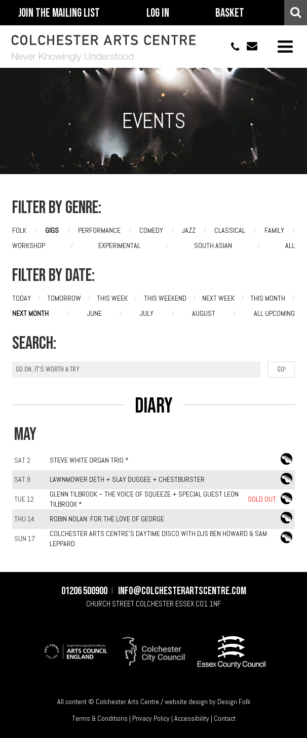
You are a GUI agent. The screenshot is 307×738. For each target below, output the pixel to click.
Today (21, 298)
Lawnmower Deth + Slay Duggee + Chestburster (127, 479)
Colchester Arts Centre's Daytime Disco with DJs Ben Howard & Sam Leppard (158, 538)
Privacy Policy (151, 718)
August (203, 313)
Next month (30, 313)
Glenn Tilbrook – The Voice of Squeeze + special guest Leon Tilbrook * (144, 499)
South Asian (213, 246)
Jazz (189, 230)
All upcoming (274, 313)
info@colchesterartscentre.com (248, 47)
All (290, 246)
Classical (229, 230)
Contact (225, 718)
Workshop (28, 246)
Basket (229, 13)
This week (112, 298)
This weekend (165, 298)
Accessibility (191, 718)
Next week (218, 298)
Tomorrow (64, 298)
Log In (157, 13)
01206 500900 (230, 47)
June (94, 313)
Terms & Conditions (100, 718)
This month (267, 298)
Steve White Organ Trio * (89, 460)
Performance (99, 230)
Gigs (52, 230)
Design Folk (233, 701)
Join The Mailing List (59, 13)
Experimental (119, 246)
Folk (19, 230)
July (147, 313)
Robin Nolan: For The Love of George (107, 518)
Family (274, 230)
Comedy (151, 230)
